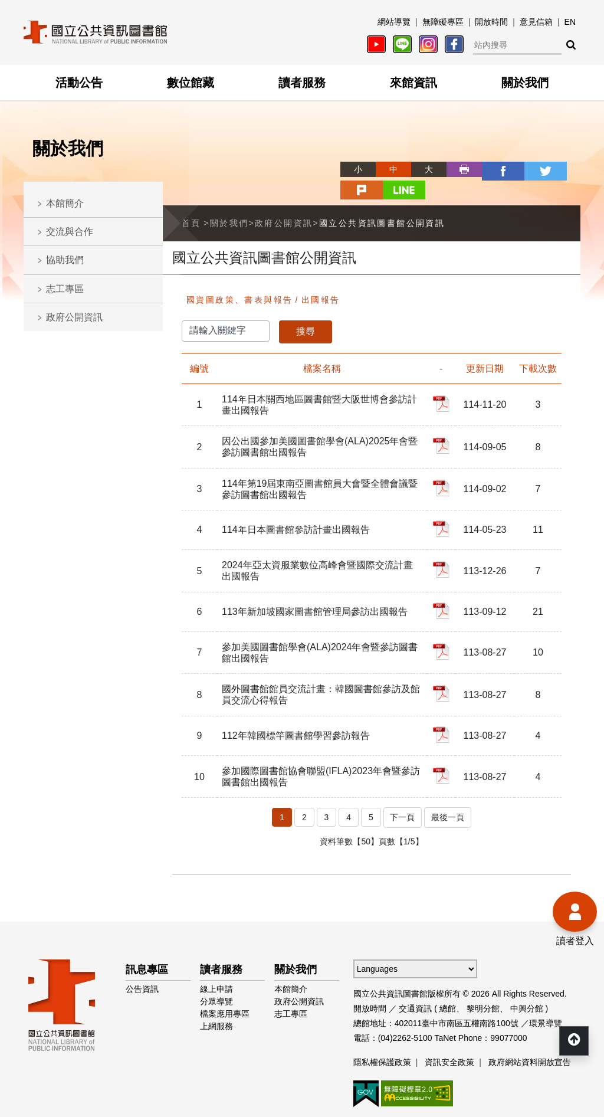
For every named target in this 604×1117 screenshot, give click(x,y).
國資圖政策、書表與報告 (239, 277)
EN (570, 22)
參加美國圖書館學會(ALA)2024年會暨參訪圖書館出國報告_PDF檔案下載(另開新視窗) (443, 624)
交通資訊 (415, 977)
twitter (492, 169)
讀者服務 (302, 82)
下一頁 (401, 787)
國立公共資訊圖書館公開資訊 (382, 200)
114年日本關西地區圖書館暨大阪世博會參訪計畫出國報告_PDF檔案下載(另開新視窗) (443, 381)
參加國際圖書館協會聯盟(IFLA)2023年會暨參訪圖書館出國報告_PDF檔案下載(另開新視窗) (443, 746)
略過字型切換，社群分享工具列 (302, 158)
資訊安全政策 (449, 1031)
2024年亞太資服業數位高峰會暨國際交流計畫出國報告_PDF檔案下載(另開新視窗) (443, 544)
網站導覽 (394, 22)
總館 (447, 977)
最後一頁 (448, 787)
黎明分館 (483, 977)
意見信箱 (536, 22)
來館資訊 (413, 82)
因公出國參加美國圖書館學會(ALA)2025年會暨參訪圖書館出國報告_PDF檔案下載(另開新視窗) (443, 423)
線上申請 (216, 957)
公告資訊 (142, 957)
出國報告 (320, 277)
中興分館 (526, 977)
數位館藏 (190, 82)
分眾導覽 (216, 970)
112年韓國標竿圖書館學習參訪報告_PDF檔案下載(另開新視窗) (443, 706)
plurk (527, 169)
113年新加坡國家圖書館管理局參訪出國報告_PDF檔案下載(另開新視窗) (443, 584)
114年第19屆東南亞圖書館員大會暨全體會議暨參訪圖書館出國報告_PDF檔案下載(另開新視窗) (443, 465)
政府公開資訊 (74, 317)
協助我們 (65, 260)
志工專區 (65, 289)
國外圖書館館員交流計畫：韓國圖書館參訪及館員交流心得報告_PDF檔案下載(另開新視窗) (443, 666)
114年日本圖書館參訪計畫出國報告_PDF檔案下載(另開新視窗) (443, 505)
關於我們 (525, 82)
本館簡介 (65, 203)
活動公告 (79, 82)
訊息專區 (147, 938)
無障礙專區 (443, 22)
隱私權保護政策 (382, 1031)
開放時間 (491, 22)
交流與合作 (69, 232)
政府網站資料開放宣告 (529, 1031)
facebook (456, 169)
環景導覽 (545, 992)
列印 (421, 169)
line (562, 169)
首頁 (191, 200)
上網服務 (216, 995)
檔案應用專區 (225, 982)
